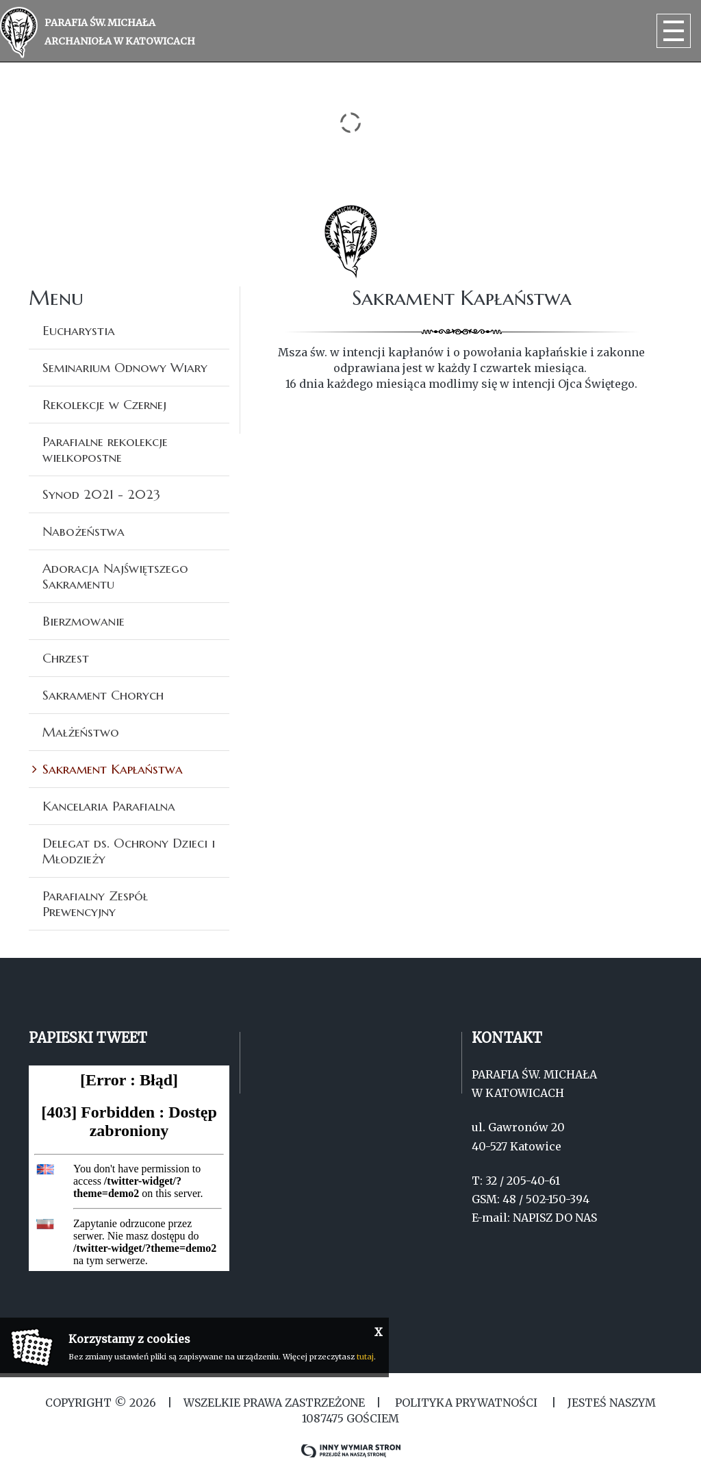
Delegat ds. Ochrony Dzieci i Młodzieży (128, 851)
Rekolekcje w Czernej (104, 404)
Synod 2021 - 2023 (101, 494)
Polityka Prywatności (466, 1402)
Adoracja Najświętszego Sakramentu (115, 576)
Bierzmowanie (83, 621)
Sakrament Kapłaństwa (112, 769)
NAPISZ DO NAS (555, 1217)
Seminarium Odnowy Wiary (124, 367)
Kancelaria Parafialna (108, 806)
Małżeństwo (80, 732)
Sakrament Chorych (103, 695)
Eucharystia (78, 330)
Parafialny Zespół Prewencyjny (95, 903)
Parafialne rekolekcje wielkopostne (105, 449)
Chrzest (65, 658)
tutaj (365, 1356)
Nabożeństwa (83, 531)
